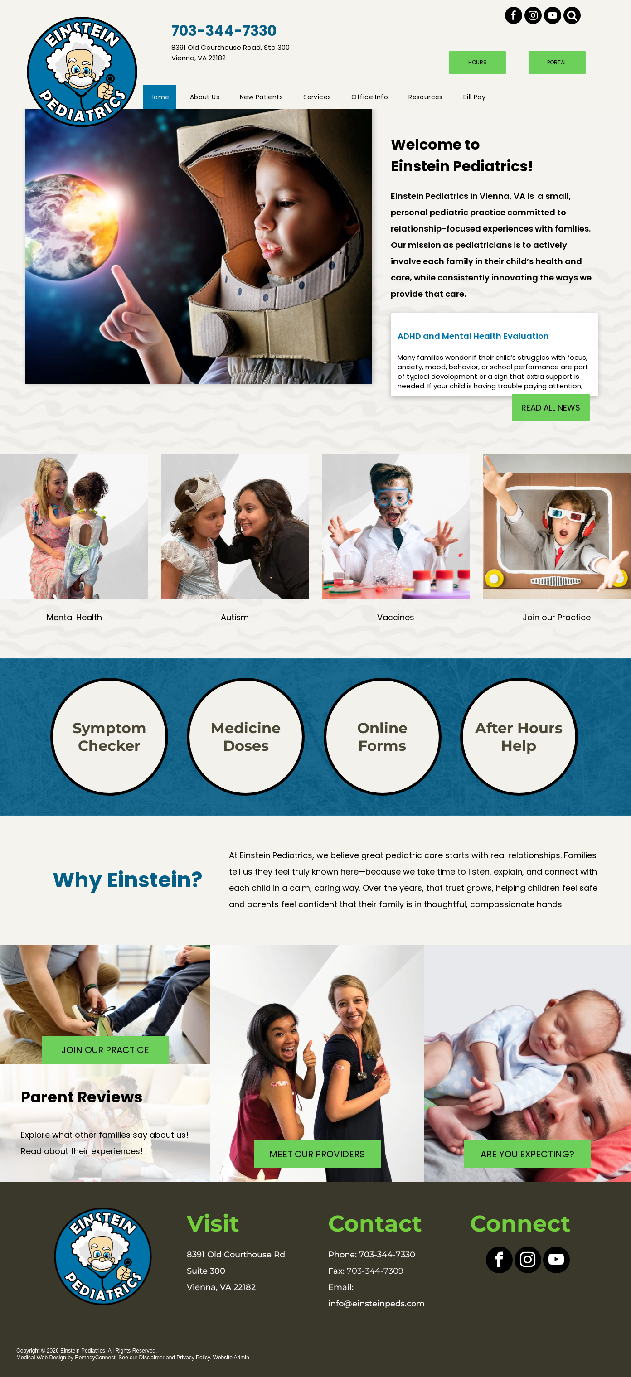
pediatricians (483, 245)
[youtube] (552, 16)
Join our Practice (557, 617)
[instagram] (533, 16)
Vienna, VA (502, 196)
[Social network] (572, 16)
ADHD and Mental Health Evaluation (473, 336)
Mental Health (74, 617)
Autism (235, 617)
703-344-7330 (387, 1255)
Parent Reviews (82, 1097)
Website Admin (231, 1357)
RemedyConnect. (96, 1357)
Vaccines (395, 617)
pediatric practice (467, 212)
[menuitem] (163, 97)
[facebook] (513, 16)
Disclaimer (152, 1357)
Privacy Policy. (193, 1357)
